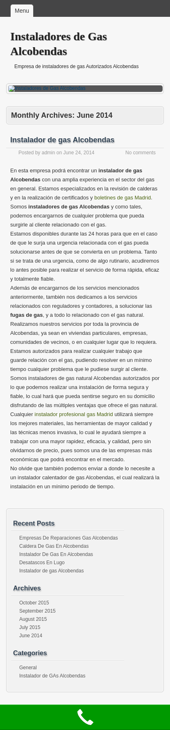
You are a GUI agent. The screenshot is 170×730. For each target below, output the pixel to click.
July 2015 (29, 627)
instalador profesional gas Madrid (73, 414)
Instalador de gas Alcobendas (62, 140)
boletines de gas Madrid (122, 198)
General (28, 668)
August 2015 (33, 619)
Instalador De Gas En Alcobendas (56, 554)
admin (48, 153)
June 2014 (30, 635)
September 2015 (37, 611)
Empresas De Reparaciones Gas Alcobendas (68, 538)
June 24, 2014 (78, 153)
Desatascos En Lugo (42, 562)
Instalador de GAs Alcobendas (52, 676)
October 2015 (34, 603)
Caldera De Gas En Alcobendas (53, 546)
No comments (140, 153)
